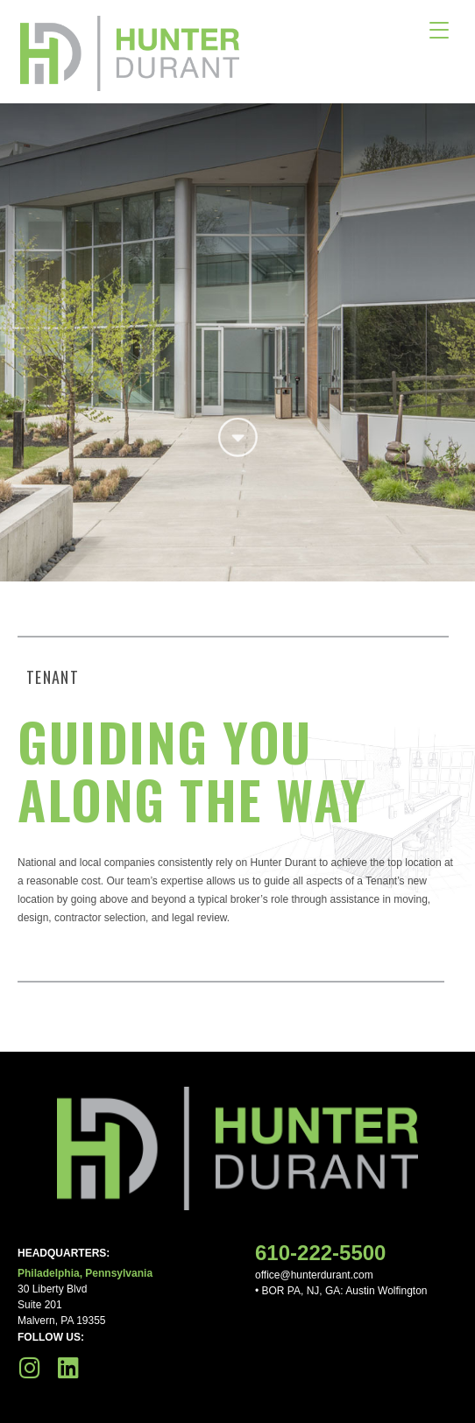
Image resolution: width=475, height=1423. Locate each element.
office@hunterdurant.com (314, 1275)
